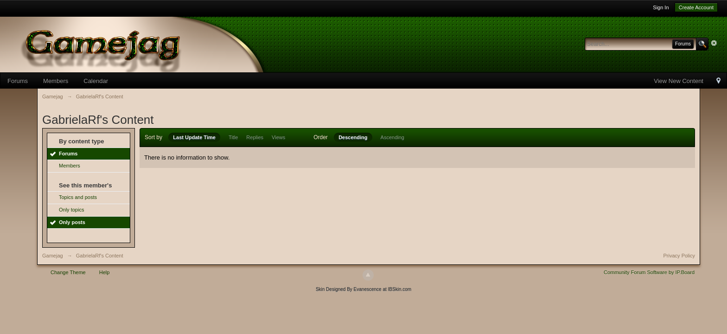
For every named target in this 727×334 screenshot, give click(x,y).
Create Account (696, 7)
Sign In (661, 7)
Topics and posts (78, 197)
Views (278, 137)
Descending (352, 137)
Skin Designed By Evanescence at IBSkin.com (363, 289)
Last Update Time (194, 137)
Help (104, 272)
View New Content (678, 80)
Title (233, 137)
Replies (254, 137)
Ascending (392, 137)
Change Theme (68, 272)
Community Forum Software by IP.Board (649, 272)
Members (55, 80)
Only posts (72, 222)
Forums (17, 80)
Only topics (71, 209)
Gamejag (52, 255)
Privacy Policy (679, 255)
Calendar (95, 80)
